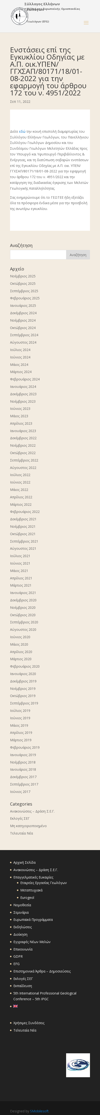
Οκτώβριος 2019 (23, 695)
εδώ (22, 131)
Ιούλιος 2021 (20, 556)
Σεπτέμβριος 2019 (24, 703)
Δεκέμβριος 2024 (23, 313)
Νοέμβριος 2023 (23, 401)
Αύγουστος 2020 (23, 629)
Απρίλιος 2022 (21, 497)
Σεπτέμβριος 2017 (24, 784)
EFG (16, 963)
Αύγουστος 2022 (23, 467)
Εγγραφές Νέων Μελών (32, 941)
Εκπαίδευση (22, 985)
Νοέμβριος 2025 (23, 276)
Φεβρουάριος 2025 (25, 298)
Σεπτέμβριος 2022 (24, 460)
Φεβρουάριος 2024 (25, 379)
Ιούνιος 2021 (20, 563)
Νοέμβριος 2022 (23, 445)
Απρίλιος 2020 (21, 651)
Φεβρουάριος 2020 (25, 666)
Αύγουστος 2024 (23, 342)
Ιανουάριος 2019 (23, 754)
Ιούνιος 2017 (20, 791)
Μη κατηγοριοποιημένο (28, 826)
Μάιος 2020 (19, 644)
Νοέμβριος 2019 (23, 688)
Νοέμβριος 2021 (23, 526)
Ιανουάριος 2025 (23, 305)
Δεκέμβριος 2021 (23, 519)
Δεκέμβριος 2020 (23, 600)
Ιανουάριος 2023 (23, 430)
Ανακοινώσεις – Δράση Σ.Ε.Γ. (32, 811)
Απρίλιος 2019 (21, 732)
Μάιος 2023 (19, 416)
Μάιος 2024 (19, 364)
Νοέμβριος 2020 (23, 607)
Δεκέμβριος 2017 (23, 776)
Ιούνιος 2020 (20, 637)
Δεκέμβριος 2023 (23, 394)
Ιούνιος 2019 (20, 718)
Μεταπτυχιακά (31, 890)
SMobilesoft (39, 1111)
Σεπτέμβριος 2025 (24, 291)
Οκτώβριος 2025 (23, 283)
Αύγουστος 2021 (23, 548)
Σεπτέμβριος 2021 (24, 541)
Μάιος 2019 (19, 725)
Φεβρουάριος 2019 (25, 747)
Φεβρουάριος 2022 (25, 511)
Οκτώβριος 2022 (23, 452)
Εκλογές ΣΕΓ (20, 818)
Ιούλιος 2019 (20, 710)
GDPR (18, 956)
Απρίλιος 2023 (21, 423)
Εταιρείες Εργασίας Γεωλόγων (43, 882)
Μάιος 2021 (19, 570)
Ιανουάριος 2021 (23, 592)
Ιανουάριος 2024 (23, 386)
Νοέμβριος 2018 (23, 762)
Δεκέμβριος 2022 (23, 438)
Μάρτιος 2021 (21, 585)
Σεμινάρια (21, 912)
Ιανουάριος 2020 (23, 673)
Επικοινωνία (22, 949)
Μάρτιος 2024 (21, 371)
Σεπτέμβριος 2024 (24, 335)
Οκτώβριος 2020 (23, 615)
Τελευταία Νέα (21, 833)
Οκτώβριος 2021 (23, 534)
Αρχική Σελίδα (24, 862)
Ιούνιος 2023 (20, 408)
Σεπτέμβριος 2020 (24, 622)
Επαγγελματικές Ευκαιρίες (33, 877)
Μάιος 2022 (19, 489)
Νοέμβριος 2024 (23, 320)
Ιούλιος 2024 (20, 349)
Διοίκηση (20, 934)
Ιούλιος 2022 (20, 474)
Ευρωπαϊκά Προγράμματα (33, 919)
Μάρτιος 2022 (21, 504)
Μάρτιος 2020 (21, 659)
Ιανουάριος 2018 (23, 769)
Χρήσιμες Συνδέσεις (28, 1023)
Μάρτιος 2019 (21, 740)
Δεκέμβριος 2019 (23, 681)
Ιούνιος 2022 (20, 482)
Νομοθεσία (22, 905)
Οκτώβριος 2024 (23, 327)
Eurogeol (27, 897)
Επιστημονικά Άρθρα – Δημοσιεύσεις (42, 971)
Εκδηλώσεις (22, 927)
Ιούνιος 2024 (20, 357)
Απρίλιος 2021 (21, 578)
